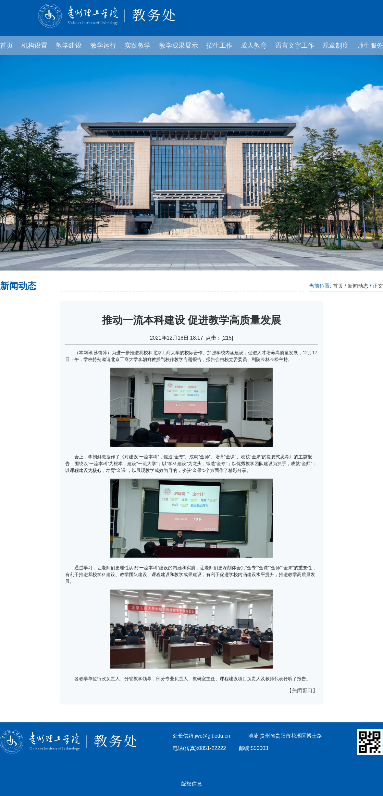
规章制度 (336, 45)
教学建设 (69, 45)
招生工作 (219, 45)
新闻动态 (358, 286)
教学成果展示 (178, 45)
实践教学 (138, 45)
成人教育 (254, 45)
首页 (6, 45)
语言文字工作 (294, 45)
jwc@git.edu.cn (212, 736)
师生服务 (370, 45)
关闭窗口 (302, 690)
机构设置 (34, 45)
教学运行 (103, 45)
